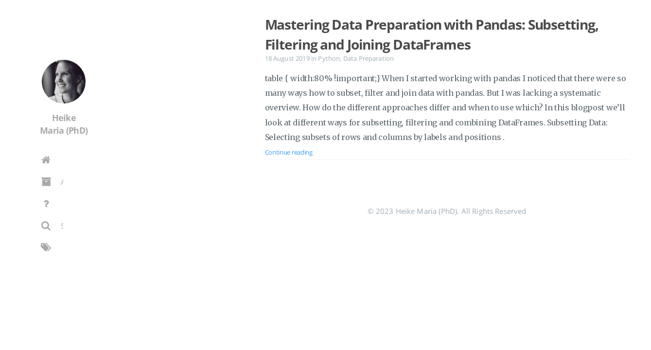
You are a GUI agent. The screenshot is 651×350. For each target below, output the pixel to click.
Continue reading (289, 152)
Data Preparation (368, 58)
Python (329, 58)
